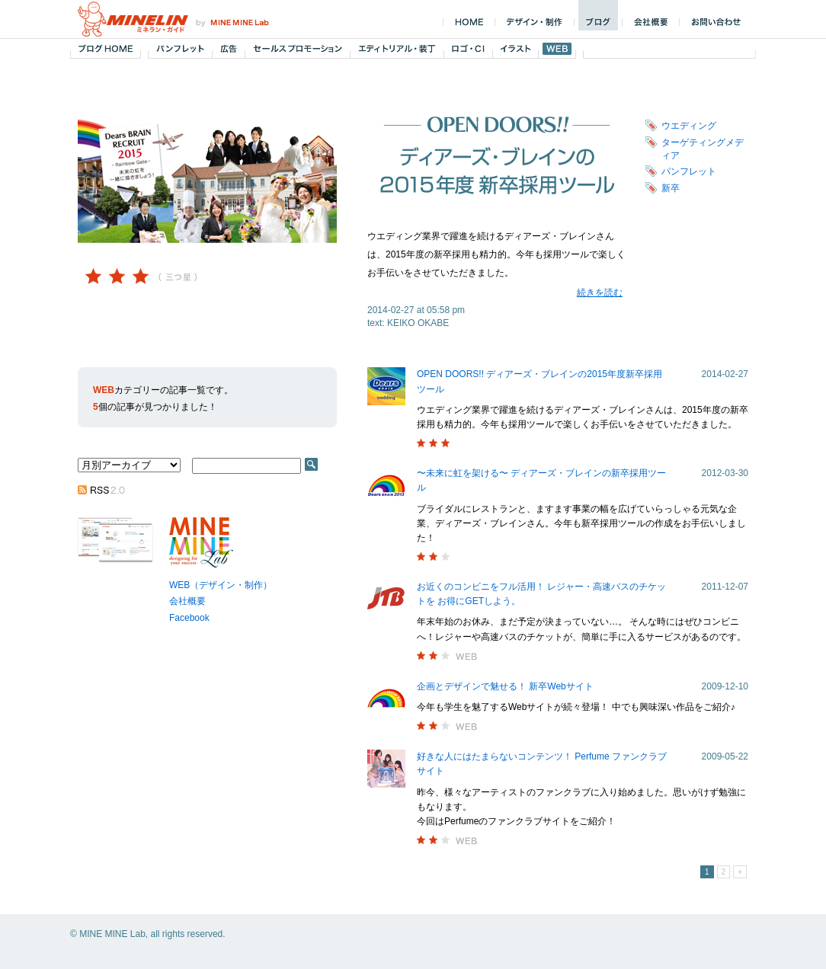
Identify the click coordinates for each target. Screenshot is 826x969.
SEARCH (311, 464)
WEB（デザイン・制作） (220, 585)
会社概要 (187, 601)
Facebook (189, 617)
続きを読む (600, 292)
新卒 (670, 188)
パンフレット (688, 171)
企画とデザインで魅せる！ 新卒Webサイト (505, 686)
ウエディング (688, 125)
